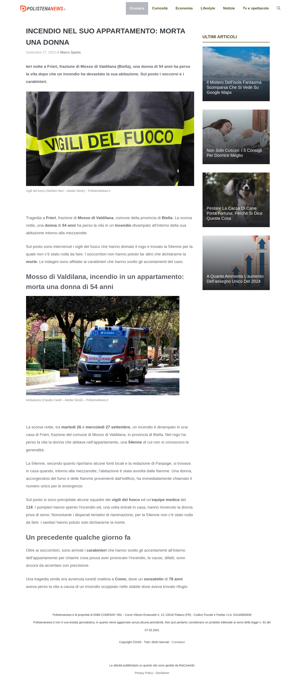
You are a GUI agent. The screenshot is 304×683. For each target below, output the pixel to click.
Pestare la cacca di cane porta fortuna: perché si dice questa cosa (235, 213)
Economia (184, 8)
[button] (278, 8)
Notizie (229, 8)
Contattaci (178, 642)
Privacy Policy (144, 673)
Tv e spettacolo (256, 8)
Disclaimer (162, 673)
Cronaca (137, 8)
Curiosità (160, 8)
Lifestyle (208, 8)
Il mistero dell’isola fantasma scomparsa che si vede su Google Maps (234, 87)
